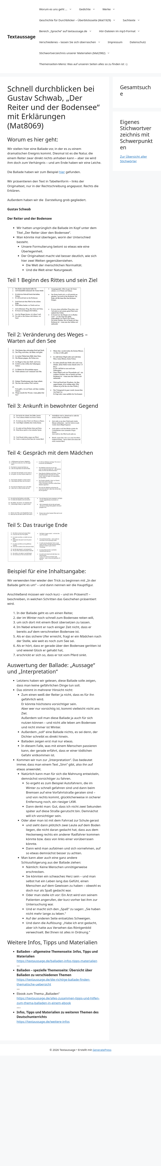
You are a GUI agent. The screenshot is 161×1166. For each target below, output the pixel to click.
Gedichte (89, 9)
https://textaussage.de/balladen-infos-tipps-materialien (57, 961)
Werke (111, 9)
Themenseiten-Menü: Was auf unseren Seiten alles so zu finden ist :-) (83, 64)
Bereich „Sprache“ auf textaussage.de (67, 31)
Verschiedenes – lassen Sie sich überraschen (71, 42)
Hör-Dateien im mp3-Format (121, 31)
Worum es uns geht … (57, 9)
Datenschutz (138, 42)
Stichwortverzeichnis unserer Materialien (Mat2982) (76, 53)
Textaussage (21, 36)
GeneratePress (101, 1050)
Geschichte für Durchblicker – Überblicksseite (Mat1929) (79, 20)
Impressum (115, 42)
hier (62, 172)
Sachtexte (133, 20)
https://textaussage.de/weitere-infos (43, 1021)
